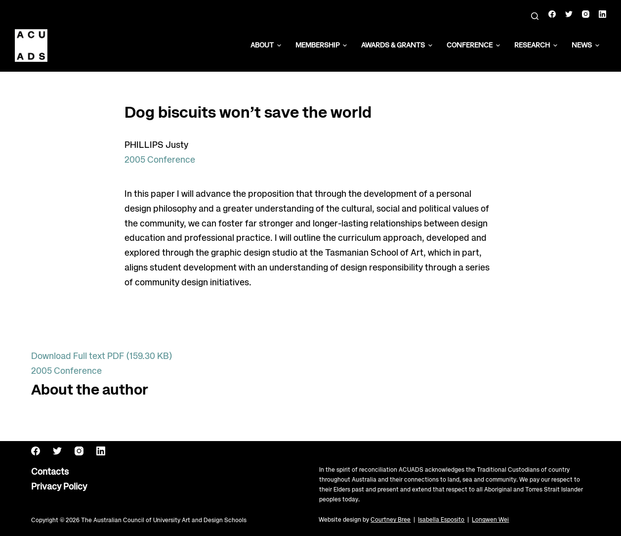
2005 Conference (159, 160)
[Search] (534, 16)
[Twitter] (569, 14)
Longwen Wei (490, 520)
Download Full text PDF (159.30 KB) (101, 356)
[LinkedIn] (602, 14)
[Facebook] (552, 14)
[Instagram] (585, 14)
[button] (279, 45)
